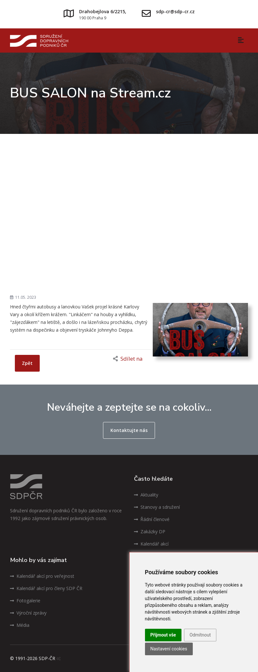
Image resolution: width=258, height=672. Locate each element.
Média (19, 625)
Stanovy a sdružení (157, 507)
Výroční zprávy (28, 613)
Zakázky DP (149, 531)
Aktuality (146, 495)
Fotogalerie (25, 600)
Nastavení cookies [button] (168, 648)
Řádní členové (152, 519)
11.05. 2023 (23, 297)
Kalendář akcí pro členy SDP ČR (46, 588)
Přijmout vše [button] (163, 634)
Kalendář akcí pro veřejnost (42, 576)
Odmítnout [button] (200, 634)
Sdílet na (128, 358)
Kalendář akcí (151, 544)
